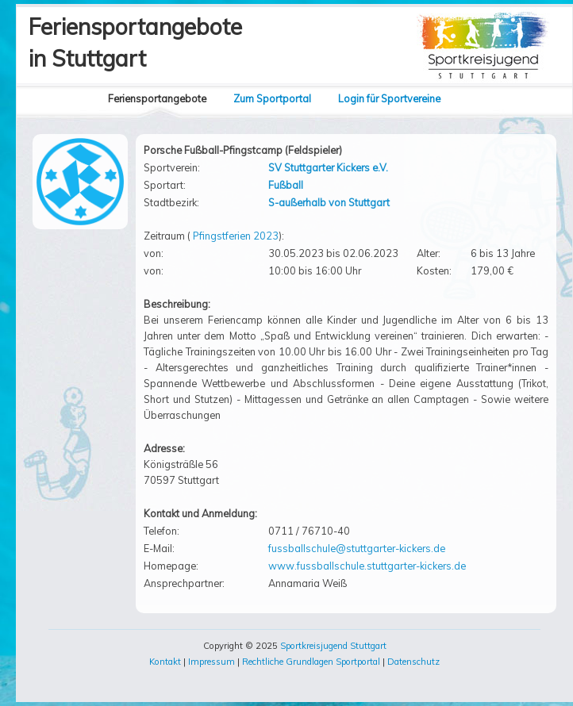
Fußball (285, 184)
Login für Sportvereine (389, 98)
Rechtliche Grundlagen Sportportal (311, 661)
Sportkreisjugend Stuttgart (333, 645)
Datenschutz (413, 661)
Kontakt (165, 661)
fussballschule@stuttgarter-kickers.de (356, 548)
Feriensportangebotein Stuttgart (135, 42)
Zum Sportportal (272, 98)
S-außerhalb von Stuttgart (329, 202)
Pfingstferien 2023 (236, 235)
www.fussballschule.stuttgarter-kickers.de (367, 565)
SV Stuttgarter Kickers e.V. (328, 167)
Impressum (211, 661)
